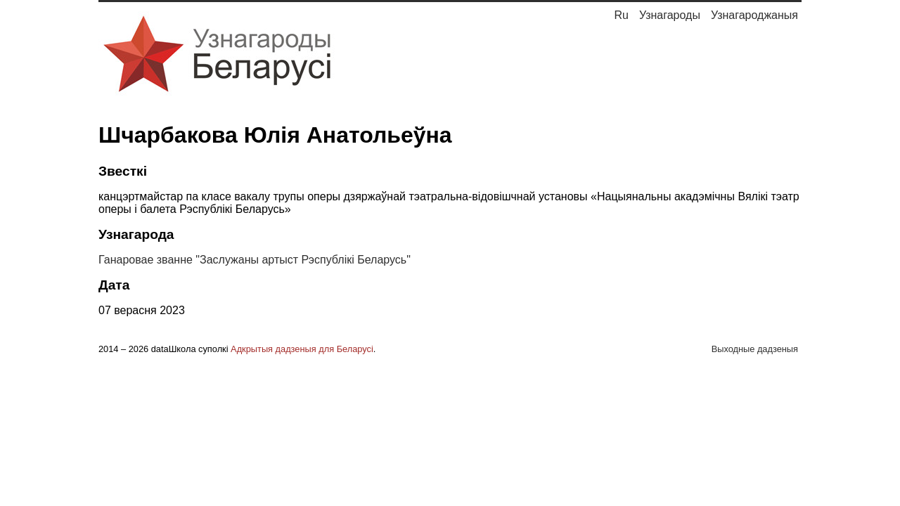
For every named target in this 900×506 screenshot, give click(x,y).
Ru (621, 15)
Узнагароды (669, 15)
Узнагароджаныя (754, 15)
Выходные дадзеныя (755, 349)
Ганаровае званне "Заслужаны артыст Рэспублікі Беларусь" (254, 260)
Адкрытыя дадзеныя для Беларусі (302, 349)
